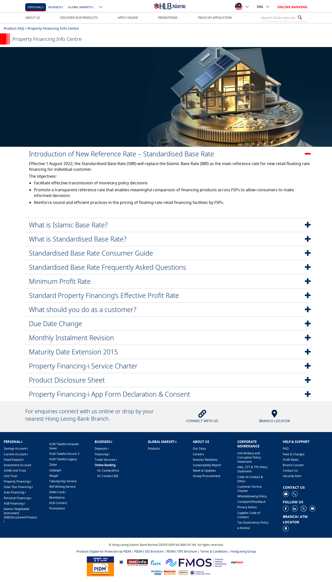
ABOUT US (32, 18)
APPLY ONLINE (128, 18)
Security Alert (292, 476)
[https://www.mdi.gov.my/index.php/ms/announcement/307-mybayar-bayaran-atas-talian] (237, 562)
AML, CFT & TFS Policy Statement (252, 469)
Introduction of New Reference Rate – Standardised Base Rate (121, 153)
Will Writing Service (62, 487)
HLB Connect (58, 503)
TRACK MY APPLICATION (215, 18)
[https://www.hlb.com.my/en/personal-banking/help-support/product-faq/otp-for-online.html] (163, 572)
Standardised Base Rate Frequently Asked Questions (107, 267)
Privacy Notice (247, 507)
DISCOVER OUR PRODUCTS (79, 18)
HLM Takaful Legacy (63, 459)
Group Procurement (206, 476)
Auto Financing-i (15, 492)
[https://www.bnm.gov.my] (121, 562)
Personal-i (36, 7)
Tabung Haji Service (63, 481)
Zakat (53, 464)
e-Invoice (243, 528)
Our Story (199, 448)
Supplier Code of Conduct (248, 515)
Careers (198, 454)
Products (154, 448)
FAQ (285, 448)
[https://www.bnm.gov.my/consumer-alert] (200, 572)
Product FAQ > (15, 28)
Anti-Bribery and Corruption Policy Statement (249, 457)
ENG (263, 6)
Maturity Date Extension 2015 (73, 351)
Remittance (57, 497)
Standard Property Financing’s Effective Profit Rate (104, 295)
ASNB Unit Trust (15, 470)
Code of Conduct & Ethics (250, 479)
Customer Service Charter (249, 489)
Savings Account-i (16, 448)
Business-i (55, 7)
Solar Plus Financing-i (18, 487)
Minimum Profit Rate (60, 281)
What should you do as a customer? (82, 309)
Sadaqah (55, 470)
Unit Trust (10, 476)
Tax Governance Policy (252, 522)
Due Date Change (55, 323)
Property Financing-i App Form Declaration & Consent (109, 394)
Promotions (57, 508)
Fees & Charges (294, 454)
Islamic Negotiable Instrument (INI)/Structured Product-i (21, 515)
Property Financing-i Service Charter (83, 365)
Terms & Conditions (213, 551)
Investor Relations (205, 460)
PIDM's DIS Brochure (148, 551)
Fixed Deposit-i (14, 460)
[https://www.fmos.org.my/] (196, 561)
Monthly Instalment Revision (71, 337)
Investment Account (17, 465)
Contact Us (290, 470)
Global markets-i (80, 7)
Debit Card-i (57, 492)
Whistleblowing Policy (252, 496)
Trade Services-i (106, 460)
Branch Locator (293, 465)
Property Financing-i (17, 481)
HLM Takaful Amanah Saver (64, 446)
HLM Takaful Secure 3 (64, 454)
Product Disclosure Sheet (67, 380)
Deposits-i (102, 448)
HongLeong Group (243, 551)
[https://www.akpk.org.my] (156, 562)
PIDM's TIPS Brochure (182, 551)
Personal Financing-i (17, 498)
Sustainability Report (207, 465)
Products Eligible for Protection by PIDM (103, 551)
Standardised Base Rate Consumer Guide (91, 253)
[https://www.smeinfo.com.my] (137, 561)
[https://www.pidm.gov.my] (100, 565)
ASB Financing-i (14, 503)
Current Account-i (16, 454)
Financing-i (102, 454)
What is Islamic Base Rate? (68, 224)
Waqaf (53, 476)
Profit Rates (291, 460)
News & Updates (204, 470)
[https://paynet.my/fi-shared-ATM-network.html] (183, 572)
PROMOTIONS (167, 18)
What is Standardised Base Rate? (77, 238)
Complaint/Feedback (251, 502)
